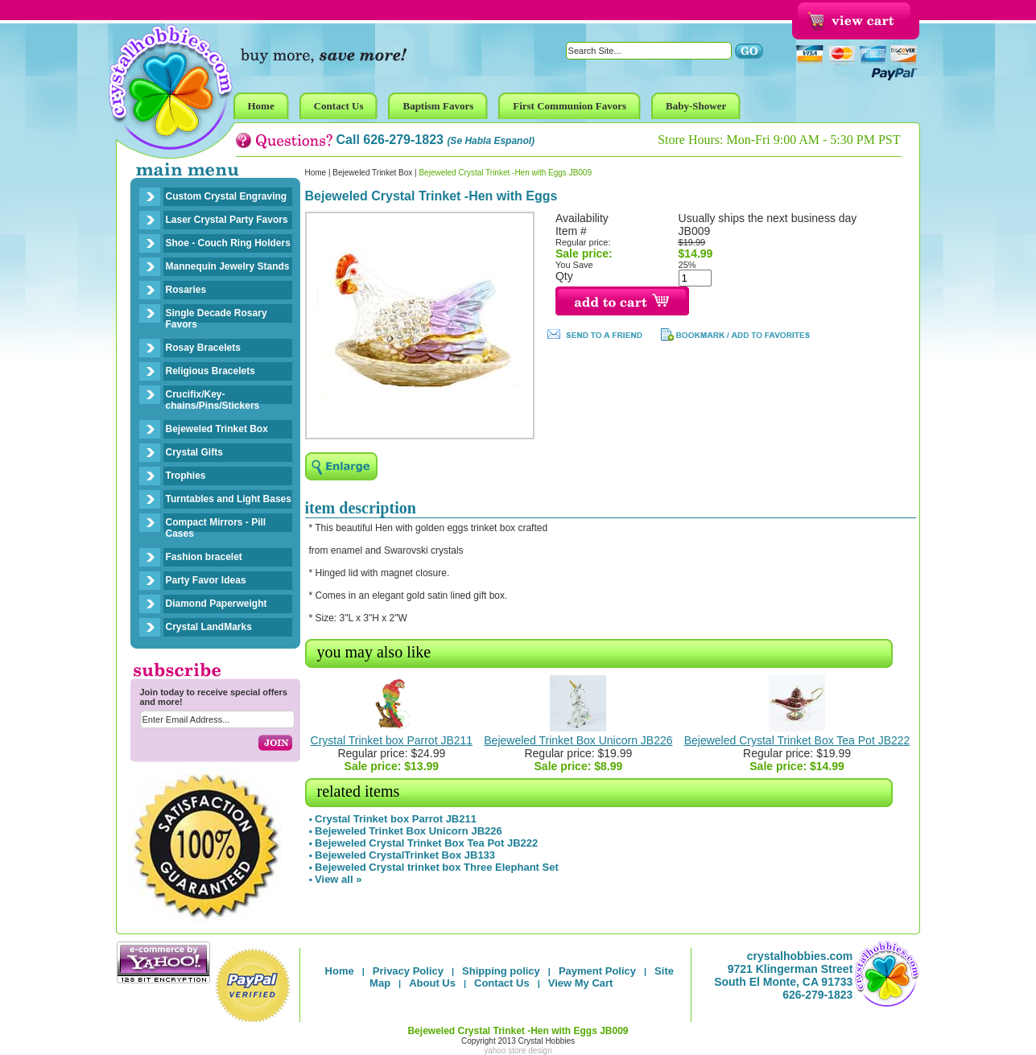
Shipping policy (501, 971)
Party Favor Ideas (206, 580)
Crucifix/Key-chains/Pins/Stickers (213, 400)
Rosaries (186, 289)
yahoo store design (518, 1050)
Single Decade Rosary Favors (216, 318)
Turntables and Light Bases (228, 499)
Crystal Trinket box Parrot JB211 (392, 740)
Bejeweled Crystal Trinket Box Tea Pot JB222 (797, 740)
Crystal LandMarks (209, 627)
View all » (338, 879)
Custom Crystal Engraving (226, 196)
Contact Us (502, 983)
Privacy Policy (408, 971)
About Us (432, 983)
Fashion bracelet (204, 557)
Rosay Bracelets (203, 347)
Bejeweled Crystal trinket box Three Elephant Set (437, 867)
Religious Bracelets (210, 371)
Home (316, 172)
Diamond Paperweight (216, 603)
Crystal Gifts (194, 452)
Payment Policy (597, 971)
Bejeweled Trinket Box (217, 429)
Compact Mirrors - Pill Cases (216, 528)
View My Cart (580, 983)
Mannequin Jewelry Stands (228, 266)
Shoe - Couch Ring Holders (228, 243)
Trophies (186, 475)
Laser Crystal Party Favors (227, 219)
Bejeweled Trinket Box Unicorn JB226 (578, 740)
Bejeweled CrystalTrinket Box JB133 (405, 855)
